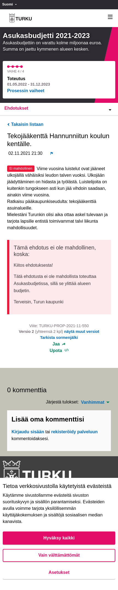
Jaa (59, 344)
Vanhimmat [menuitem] (92, 402)
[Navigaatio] (110, 17)
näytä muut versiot (81, 331)
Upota (59, 350)
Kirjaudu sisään (27, 431)
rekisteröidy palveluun (74, 431)
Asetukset (58, 572)
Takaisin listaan (25, 124)
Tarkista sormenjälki (59, 337)
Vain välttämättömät (59, 555)
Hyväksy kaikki (59, 538)
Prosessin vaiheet (25, 90)
